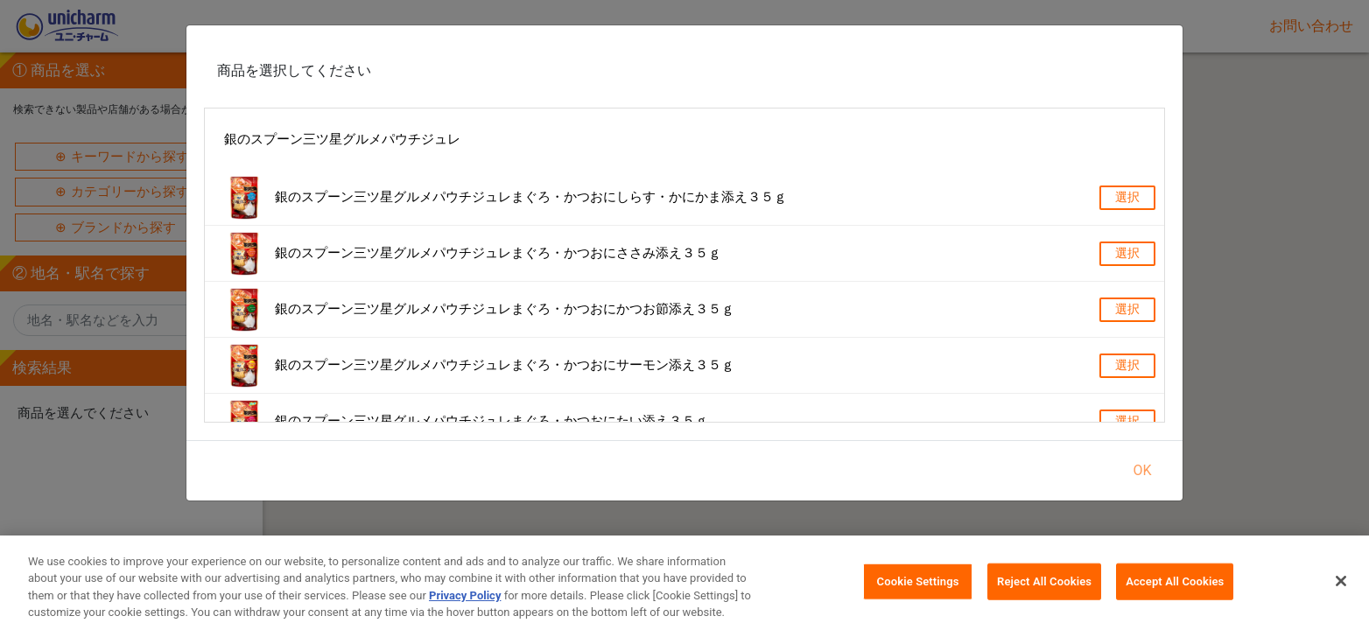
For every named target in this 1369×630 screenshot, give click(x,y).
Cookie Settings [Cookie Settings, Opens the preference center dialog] (918, 581)
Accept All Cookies (1175, 581)
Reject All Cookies (1044, 581)
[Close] (1341, 581)
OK (1142, 470)
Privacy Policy (465, 595)
